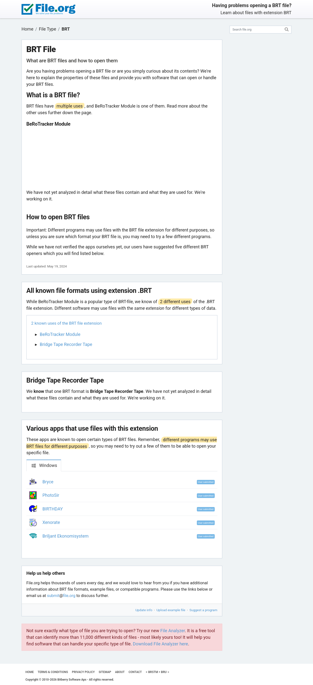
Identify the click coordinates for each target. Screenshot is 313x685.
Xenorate (51, 522)
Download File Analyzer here (160, 643)
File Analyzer (172, 630)
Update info (143, 610)
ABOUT (120, 672)
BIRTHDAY (53, 508)
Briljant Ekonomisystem (66, 536)
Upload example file (170, 610)
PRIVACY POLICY (83, 672)
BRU (164, 672)
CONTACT (135, 672)
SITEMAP (105, 672)
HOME (29, 672)
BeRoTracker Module (60, 334)
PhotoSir (51, 495)
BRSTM (153, 672)
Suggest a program (203, 610)
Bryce (48, 481)
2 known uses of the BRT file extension (66, 323)
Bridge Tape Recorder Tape (66, 344)
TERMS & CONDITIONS (53, 672)
